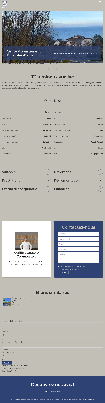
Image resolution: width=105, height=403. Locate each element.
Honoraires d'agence (53, 399)
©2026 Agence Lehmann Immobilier (22, 399)
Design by (88, 399)
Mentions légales (40, 399)
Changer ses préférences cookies (70, 399)
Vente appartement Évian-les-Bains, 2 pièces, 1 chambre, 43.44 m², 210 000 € (33, 63)
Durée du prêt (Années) (12, 342)
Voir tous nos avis (52, 391)
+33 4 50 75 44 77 (19, 262)
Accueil (4, 63)
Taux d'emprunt (9, 352)
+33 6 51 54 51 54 (36, 262)
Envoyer (63, 272)
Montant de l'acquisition (12, 321)
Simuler (7, 363)
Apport (5, 332)
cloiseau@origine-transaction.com (28, 265)
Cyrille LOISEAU (26, 253)
